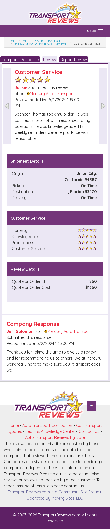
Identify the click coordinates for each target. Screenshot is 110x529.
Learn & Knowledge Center (50, 431)
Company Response (20, 59)
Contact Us (89, 431)
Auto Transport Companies (47, 425)
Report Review (73, 59)
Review (49, 59)
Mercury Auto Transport (50, 93)
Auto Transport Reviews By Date (55, 437)
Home (13, 425)
